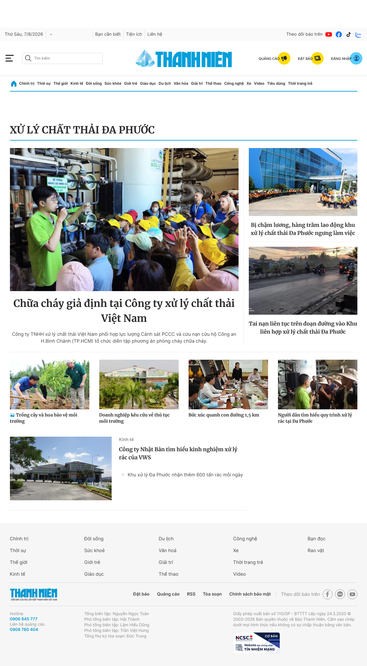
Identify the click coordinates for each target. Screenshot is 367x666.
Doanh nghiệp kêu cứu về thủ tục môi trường (134, 418)
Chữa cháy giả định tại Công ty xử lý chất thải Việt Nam (124, 311)
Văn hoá (168, 550)
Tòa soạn (212, 594)
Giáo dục (148, 83)
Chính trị (26, 83)
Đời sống (94, 83)
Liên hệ (154, 34)
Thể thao (213, 83)
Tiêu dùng (276, 83)
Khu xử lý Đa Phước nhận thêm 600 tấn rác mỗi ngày (185, 475)
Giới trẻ (130, 83)
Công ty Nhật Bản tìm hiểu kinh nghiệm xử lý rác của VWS (178, 453)
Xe (249, 83)
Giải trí (197, 83)
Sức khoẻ (94, 550)
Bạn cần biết (108, 34)
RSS (191, 594)
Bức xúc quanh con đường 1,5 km (224, 415)
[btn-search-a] (28, 58)
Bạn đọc (317, 539)
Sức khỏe (113, 83)
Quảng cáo (168, 594)
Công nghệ (234, 83)
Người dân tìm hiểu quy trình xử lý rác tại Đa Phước (315, 418)
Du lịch (165, 83)
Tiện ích (134, 34)
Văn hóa (181, 83)
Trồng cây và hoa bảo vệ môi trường (44, 418)
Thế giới (60, 83)
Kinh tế (76, 83)
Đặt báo (141, 594)
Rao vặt (316, 550)
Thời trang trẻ (300, 83)
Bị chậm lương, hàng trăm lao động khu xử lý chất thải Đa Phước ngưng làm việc (303, 229)
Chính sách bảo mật (250, 594)
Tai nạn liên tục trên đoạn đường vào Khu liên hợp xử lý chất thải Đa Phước (303, 327)
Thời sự (44, 83)
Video (259, 83)
